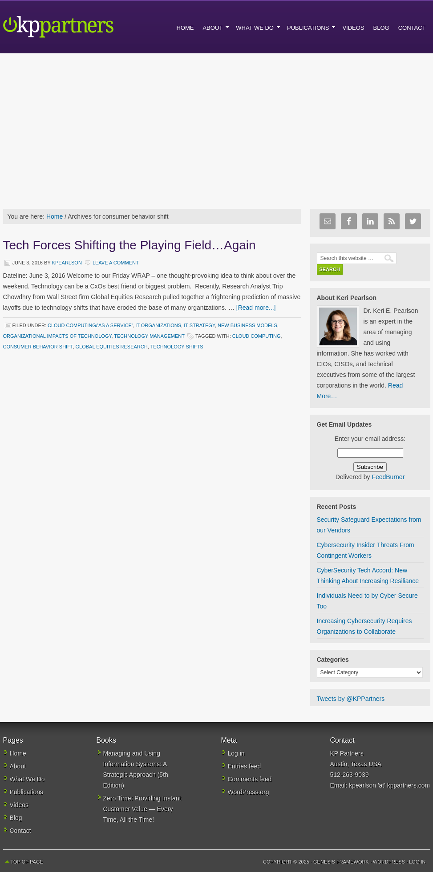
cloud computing (256, 336)
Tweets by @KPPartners (351, 698)
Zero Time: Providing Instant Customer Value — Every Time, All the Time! (142, 809)
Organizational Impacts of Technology (57, 336)
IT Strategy (199, 325)
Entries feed (244, 766)
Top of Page (27, 861)
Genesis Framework (341, 861)
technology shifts (176, 346)
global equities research (112, 346)
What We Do (27, 779)
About (18, 766)
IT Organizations (158, 325)
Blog (16, 817)
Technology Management (149, 336)
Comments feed (250, 779)
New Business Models (247, 325)
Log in (236, 753)
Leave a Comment (116, 262)
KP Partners (78, 26)
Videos (19, 804)
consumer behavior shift (38, 346)
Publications (27, 792)
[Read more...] (256, 307)
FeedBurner (388, 476)
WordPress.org (248, 792)
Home (18, 753)
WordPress (389, 861)
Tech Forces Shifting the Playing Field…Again (129, 245)
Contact (20, 830)
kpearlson (67, 262)
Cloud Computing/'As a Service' (90, 325)
